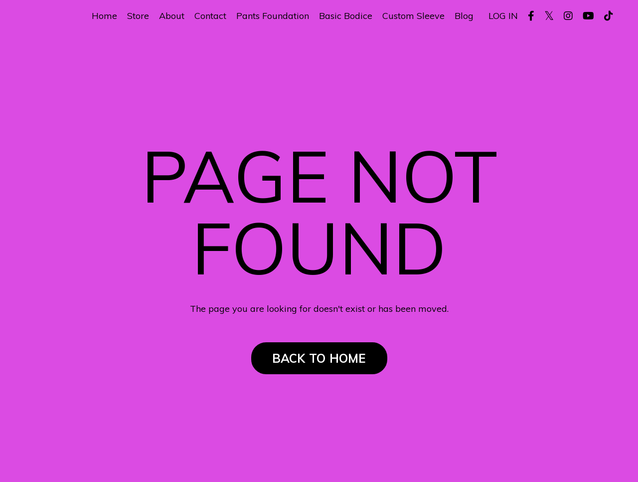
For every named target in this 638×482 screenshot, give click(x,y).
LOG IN (503, 15)
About (171, 15)
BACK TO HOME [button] (319, 358)
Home (104, 15)
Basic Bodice (345, 15)
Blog (464, 15)
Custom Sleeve (413, 15)
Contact (210, 15)
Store (138, 15)
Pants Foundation (272, 15)
